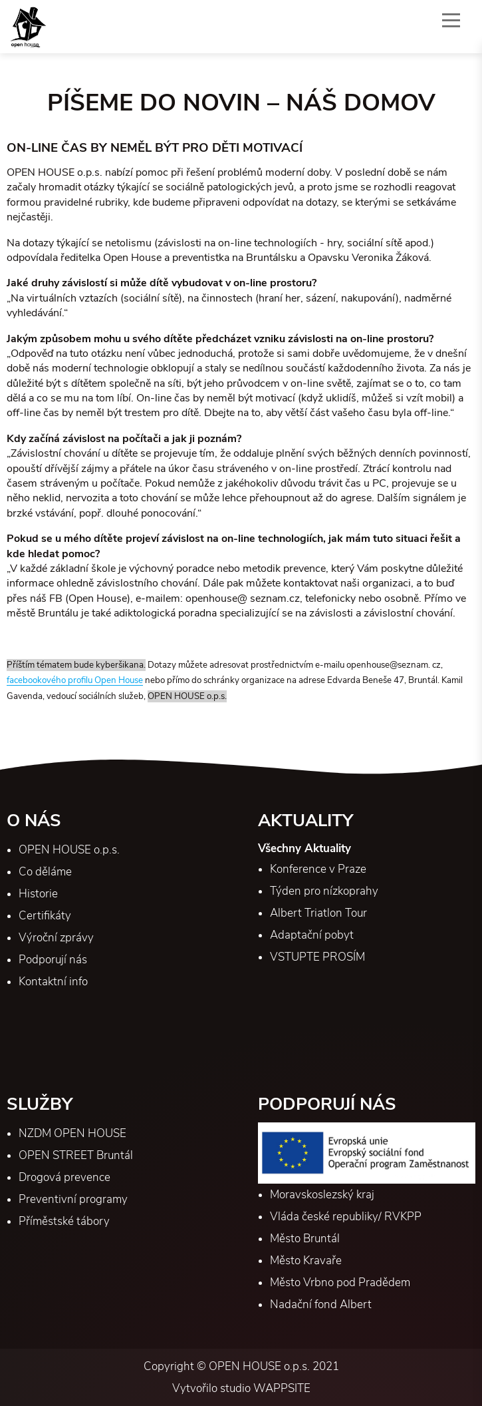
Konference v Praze (318, 869)
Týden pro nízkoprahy (324, 891)
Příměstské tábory (64, 1221)
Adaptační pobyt (312, 935)
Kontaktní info (53, 981)
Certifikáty (45, 915)
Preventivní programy (73, 1199)
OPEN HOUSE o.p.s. (69, 849)
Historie (38, 893)
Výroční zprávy (56, 937)
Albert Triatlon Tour (318, 913)
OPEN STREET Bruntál (76, 1155)
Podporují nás (53, 959)
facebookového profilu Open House (75, 680)
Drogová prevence (64, 1177)
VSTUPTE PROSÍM (317, 957)
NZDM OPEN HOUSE (72, 1133)
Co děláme (45, 871)
